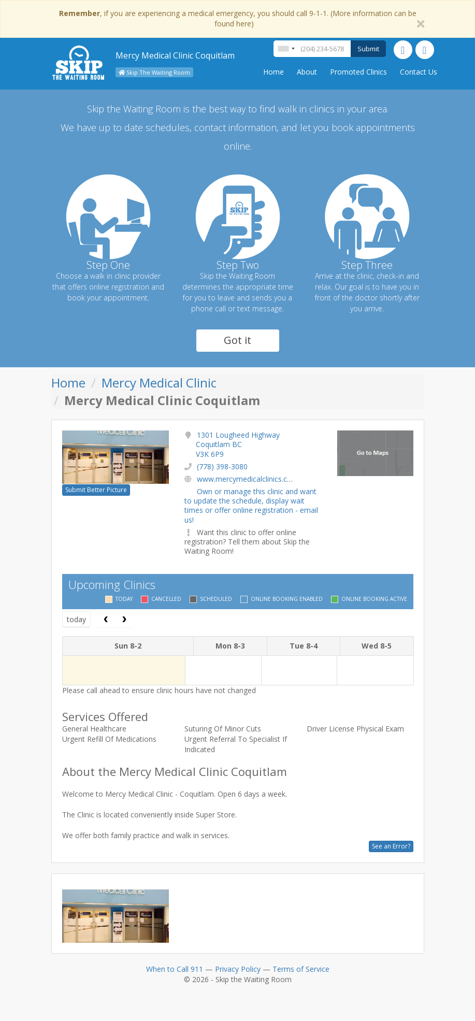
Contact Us (418, 72)
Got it (237, 340)
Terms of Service (300, 969)
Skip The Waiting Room (154, 72)
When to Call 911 (174, 969)
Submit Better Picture (96, 489)
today (76, 619)
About (307, 72)
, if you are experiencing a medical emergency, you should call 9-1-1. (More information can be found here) (237, 18)
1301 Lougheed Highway (238, 444)
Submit (368, 48)
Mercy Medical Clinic (159, 382)
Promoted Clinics (358, 72)
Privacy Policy (238, 969)
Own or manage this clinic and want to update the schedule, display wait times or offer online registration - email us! (251, 505)
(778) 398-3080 (222, 466)
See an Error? (391, 846)
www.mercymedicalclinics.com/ (249, 479)
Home (273, 72)
